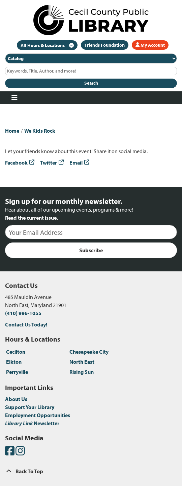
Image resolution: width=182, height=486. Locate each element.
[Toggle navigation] (14, 97)
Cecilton (15, 351)
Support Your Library (29, 407)
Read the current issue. (31, 217)
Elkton (14, 361)
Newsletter (32, 423)
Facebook (16, 162)
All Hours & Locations (43, 45)
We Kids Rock (39, 130)
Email (76, 162)
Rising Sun (81, 371)
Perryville (17, 371)
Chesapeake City (89, 351)
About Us (16, 399)
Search (91, 83)
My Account (150, 45)
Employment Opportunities (37, 415)
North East (81, 361)
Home (12, 130)
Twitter (48, 162)
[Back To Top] (91, 471)
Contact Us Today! (26, 324)
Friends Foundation (105, 45)
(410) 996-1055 (23, 313)
